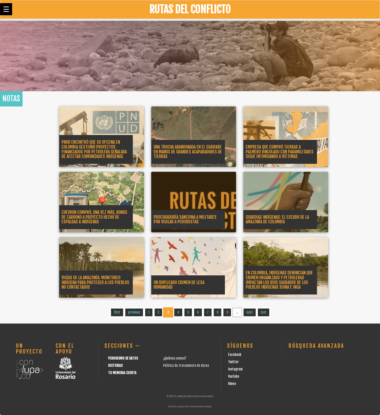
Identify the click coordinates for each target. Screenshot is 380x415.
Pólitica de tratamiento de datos (186, 365)
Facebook (234, 355)
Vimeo (232, 384)
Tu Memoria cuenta (122, 373)
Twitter (233, 362)
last (263, 312)
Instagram (235, 369)
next (249, 312)
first (117, 312)
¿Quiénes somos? (174, 358)
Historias (115, 365)
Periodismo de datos (123, 358)
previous (134, 312)
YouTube (233, 376)
